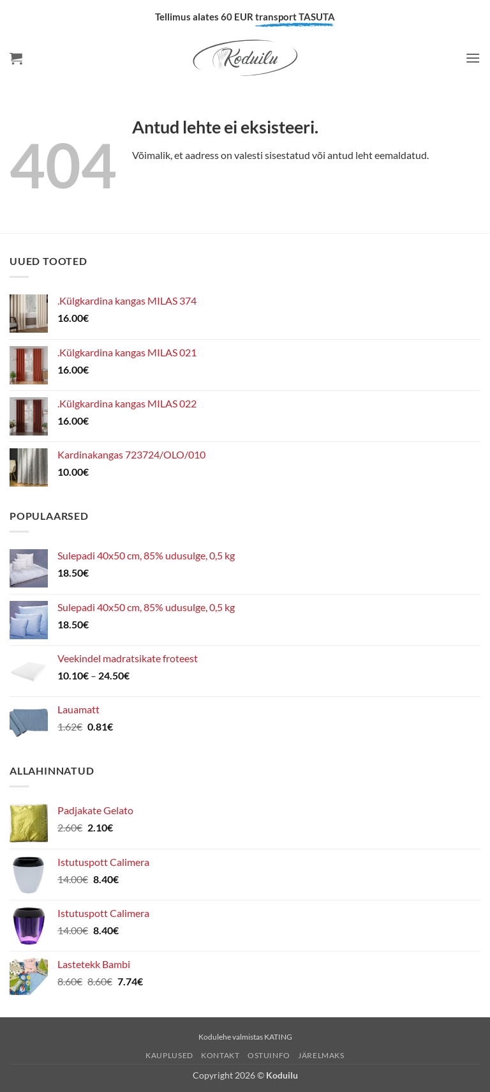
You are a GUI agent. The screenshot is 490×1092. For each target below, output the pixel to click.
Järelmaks (321, 1055)
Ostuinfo (269, 1055)
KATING (278, 1037)
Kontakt (220, 1055)
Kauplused (169, 1055)
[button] (16, 58)
